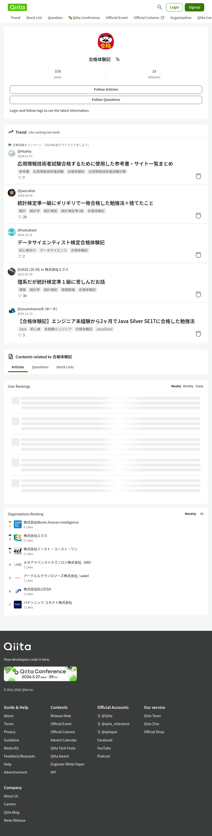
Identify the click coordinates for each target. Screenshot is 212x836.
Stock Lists (65, 366)
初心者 (35, 328)
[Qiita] (17, 7)
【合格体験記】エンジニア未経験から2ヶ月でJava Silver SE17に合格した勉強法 (106, 321)
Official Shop (154, 731)
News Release (15, 820)
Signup (194, 7)
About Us (11, 795)
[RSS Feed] (118, 59)
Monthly (188, 386)
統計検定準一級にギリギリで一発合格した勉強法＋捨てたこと (86, 203)
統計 (22, 210)
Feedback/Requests (19, 756)
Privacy (9, 731)
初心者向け (27, 250)
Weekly (176, 386)
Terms (9, 723)
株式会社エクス (57, 269)
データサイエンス (53, 250)
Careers (10, 803)
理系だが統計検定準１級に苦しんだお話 (61, 281)
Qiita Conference (84, 17)
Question (55, 17)
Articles (18, 366)
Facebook (105, 740)
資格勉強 (68, 289)
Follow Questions (106, 100)
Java (22, 328)
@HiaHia (24, 151)
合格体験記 (76, 171)
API (53, 772)
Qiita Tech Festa (63, 748)
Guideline (11, 740)
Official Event (117, 17)
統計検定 (50, 210)
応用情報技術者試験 (48, 171)
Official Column (149, 17)
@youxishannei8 (37, 308)
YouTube (104, 748)
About (8, 715)
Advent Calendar (64, 740)
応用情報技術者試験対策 (107, 171)
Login (174, 7)
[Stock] (198, 176)
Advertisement (15, 772)
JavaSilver (104, 328)
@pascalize (26, 190)
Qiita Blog (11, 812)
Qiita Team (152, 715)
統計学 (35, 210)
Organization (180, 17)
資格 (22, 289)
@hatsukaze (27, 230)
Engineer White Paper (68, 764)
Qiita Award (60, 756)
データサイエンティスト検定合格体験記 (61, 242)
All (201, 514)
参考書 (24, 171)
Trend (15, 17)
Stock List (34, 17)
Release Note (61, 715)
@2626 (29, 269)
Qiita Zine (151, 723)
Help (7, 764)
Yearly (199, 386)
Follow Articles (106, 89)
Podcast (103, 756)
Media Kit (11, 748)
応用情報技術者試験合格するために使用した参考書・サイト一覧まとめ (95, 163)
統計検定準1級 (72, 210)
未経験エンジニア (57, 328)
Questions (40, 366)
